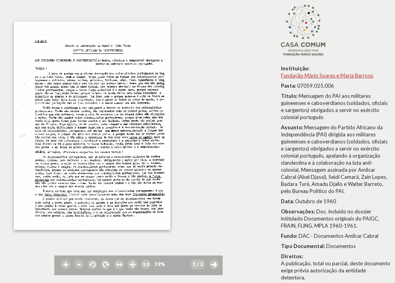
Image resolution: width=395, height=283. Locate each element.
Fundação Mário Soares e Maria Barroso (327, 75)
